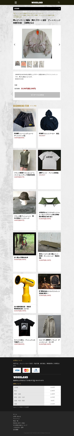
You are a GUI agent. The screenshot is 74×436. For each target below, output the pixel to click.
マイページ (16, 418)
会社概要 (15, 429)
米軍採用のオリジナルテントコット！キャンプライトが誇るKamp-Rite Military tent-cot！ (49, 214)
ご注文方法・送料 (18, 427)
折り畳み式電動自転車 (21, 257)
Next (59, 45)
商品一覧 (15, 421)
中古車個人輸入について (20, 425)
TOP (14, 13)
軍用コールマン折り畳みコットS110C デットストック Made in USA (49, 256)
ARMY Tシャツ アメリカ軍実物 (48, 173)
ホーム (15, 414)
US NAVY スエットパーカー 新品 (49, 133)
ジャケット (41, 13)
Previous (15, 45)
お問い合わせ (17, 416)
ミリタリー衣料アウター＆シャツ (27, 13)
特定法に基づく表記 (19, 423)
